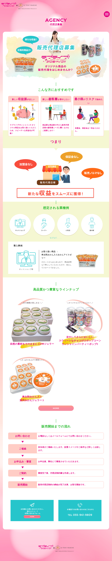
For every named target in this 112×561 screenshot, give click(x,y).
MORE (56, 408)
